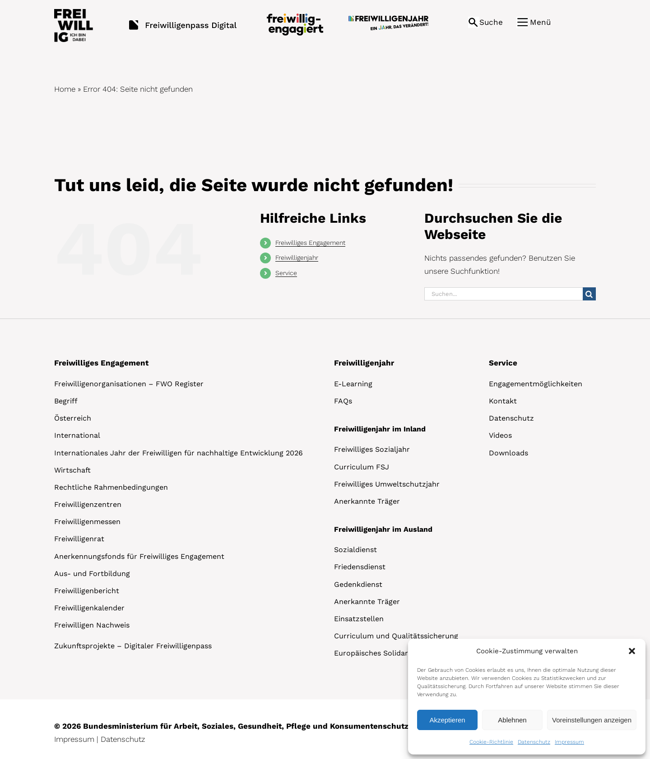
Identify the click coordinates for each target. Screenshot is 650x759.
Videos (500, 435)
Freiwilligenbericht (86, 590)
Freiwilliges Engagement (310, 242)
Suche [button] (491, 22)
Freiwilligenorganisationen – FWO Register (129, 384)
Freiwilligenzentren (87, 504)
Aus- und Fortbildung (92, 573)
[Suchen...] (503, 293)
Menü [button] (540, 22)
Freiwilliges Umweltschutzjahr (387, 484)
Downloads (508, 453)
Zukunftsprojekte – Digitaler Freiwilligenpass (133, 646)
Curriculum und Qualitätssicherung (396, 636)
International (77, 435)
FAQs (343, 401)
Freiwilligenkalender (89, 608)
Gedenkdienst (358, 584)
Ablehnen (512, 720)
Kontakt (503, 401)
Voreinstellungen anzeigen (591, 720)
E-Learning (353, 384)
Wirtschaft (72, 470)
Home (64, 89)
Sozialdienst (355, 549)
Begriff (66, 401)
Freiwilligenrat (79, 538)
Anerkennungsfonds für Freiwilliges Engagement (139, 556)
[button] (631, 651)
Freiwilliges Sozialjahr (372, 449)
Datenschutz (534, 742)
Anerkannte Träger (367, 501)
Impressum (569, 742)
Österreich (72, 418)
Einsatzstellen (359, 618)
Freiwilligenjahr (296, 257)
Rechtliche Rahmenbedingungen (111, 487)
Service (286, 272)
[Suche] (589, 293)
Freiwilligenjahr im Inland (380, 429)
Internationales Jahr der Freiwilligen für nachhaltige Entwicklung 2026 (178, 453)
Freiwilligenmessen (87, 521)
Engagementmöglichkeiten (535, 384)
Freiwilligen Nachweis (92, 625)
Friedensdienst (359, 566)
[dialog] (526, 696)
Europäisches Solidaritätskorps (389, 653)
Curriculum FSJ (361, 467)
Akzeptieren (447, 720)
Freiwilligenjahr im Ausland (383, 529)
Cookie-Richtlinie (491, 742)
